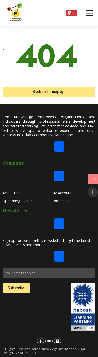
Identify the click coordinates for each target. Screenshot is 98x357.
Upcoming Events (18, 200)
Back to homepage (49, 92)
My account (61, 192)
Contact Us (60, 200)
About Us (11, 192)
